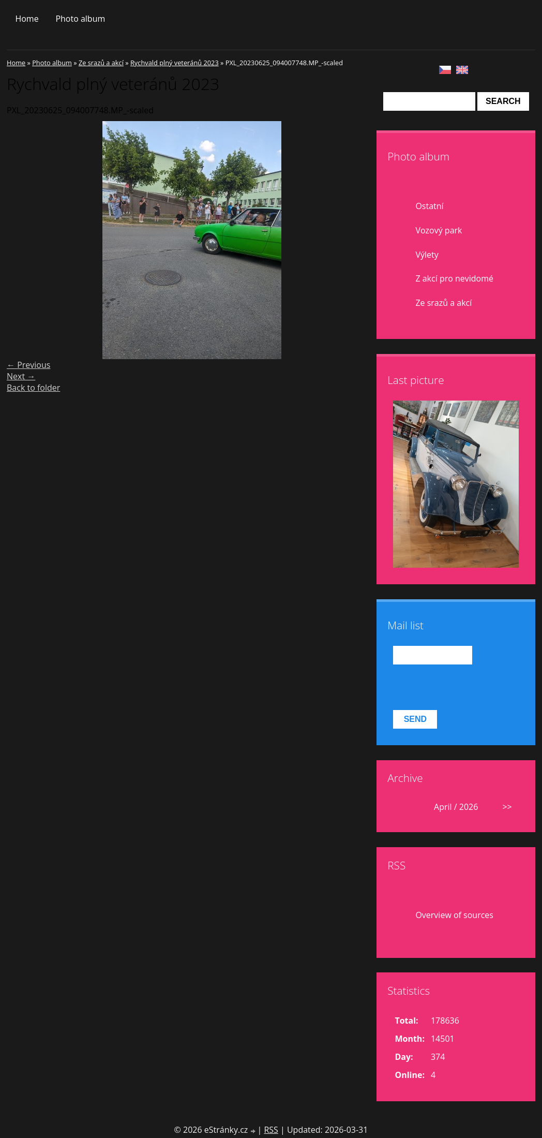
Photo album (80, 18)
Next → (21, 376)
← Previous (28, 365)
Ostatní (429, 206)
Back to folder (33, 387)
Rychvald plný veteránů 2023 (174, 62)
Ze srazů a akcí (101, 62)
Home (26, 18)
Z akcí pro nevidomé (454, 278)
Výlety (426, 254)
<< (405, 806)
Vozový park (438, 230)
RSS (271, 1129)
